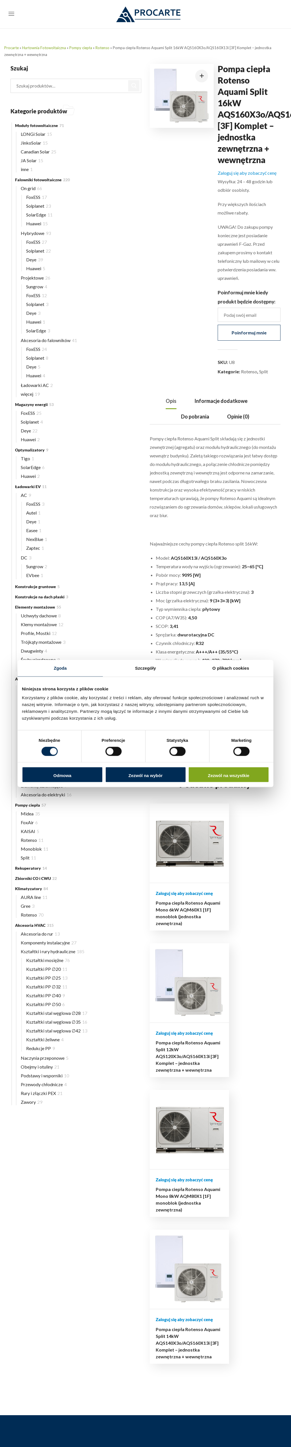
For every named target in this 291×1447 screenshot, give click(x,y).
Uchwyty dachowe (41, 615)
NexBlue (36, 539)
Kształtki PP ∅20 (46, 969)
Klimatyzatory (31, 888)
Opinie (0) (238, 416)
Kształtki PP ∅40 (45, 995)
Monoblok (34, 848)
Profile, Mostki (39, 633)
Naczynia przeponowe (44, 1058)
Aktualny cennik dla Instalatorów (242, 1239)
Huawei (37, 223)
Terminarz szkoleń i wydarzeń (242, 1255)
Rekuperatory (31, 868)
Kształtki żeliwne (45, 1039)
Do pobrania (195, 416)
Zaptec (35, 548)
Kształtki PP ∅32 (46, 986)
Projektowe (35, 277)
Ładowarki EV (31, 486)
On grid (31, 188)
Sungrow (36, 286)
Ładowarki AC (37, 385)
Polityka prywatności (176, 1232)
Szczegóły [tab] (145, 667)
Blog (160, 1200)
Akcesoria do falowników (49, 340)
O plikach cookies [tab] (230, 667)
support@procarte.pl (46, 1355)
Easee (33, 530)
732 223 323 (79, 1391)
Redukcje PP (40, 1048)
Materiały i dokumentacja (248, 1267)
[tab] (171, 401)
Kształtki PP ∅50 (45, 1004)
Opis (171, 401)
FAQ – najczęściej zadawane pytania (240, 1287)
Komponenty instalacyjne (48, 942)
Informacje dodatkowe (221, 401)
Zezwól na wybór (145, 775)
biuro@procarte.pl (44, 1338)
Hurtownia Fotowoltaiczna (44, 47)
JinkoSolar (34, 142)
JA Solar (32, 160)
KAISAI (30, 831)
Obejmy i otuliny (40, 1066)
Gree (27, 906)
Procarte (11, 47)
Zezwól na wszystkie (229, 775)
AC (26, 495)
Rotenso (102, 47)
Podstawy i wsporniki (45, 1075)
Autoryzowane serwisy (245, 1275)
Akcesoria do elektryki (46, 794)
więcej (30, 394)
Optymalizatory (31, 449)
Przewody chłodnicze (44, 1084)
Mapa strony (168, 1248)
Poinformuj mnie (249, 332)
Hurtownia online (172, 1192)
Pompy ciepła (80, 47)
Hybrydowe (36, 233)
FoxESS (36, 197)
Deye (34, 259)
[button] (201, 76)
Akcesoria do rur (40, 933)
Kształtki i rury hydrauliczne (52, 951)
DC (26, 557)
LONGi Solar (36, 134)
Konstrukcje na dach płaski (41, 596)
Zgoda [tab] (60, 667)
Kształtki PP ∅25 (46, 977)
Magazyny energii (34, 404)
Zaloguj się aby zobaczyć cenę (247, 173)
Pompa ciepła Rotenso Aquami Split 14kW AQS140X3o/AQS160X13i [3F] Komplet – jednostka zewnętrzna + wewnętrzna (267, 947)
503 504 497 (92, 1365)
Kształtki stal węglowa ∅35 (56, 1022)
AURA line (34, 897)
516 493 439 (87, 1374)
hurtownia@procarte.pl (49, 1347)
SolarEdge (39, 214)
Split (263, 371)
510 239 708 (74, 1382)
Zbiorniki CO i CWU (36, 878)
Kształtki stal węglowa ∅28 (56, 1013)
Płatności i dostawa (175, 1216)
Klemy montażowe (42, 624)
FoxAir (29, 822)
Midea (30, 813)
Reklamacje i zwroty (175, 1224)
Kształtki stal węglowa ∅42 (56, 1030)
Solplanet (38, 206)
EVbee (34, 575)
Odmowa (62, 775)
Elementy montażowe (38, 607)
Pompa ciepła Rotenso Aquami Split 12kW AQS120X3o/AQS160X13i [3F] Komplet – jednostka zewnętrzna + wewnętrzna (198, 947)
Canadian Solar (38, 151)
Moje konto (167, 1208)
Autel (33, 512)
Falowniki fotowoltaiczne (42, 179)
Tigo (27, 458)
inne (27, 169)
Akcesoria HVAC (34, 925)
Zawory (31, 1102)
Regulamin (166, 1240)
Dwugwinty (34, 650)
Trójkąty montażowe (43, 642)
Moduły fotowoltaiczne (39, 125)
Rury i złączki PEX (42, 1093)
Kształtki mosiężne (48, 960)
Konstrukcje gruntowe (37, 586)
